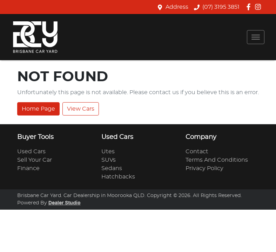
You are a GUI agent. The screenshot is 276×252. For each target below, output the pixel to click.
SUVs (108, 160)
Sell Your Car (34, 160)
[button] (255, 37)
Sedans (111, 168)
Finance (28, 168)
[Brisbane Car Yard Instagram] (259, 7)
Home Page (38, 109)
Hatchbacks (118, 177)
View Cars (80, 109)
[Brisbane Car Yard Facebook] (250, 7)
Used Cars (31, 151)
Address (177, 7)
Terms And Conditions (217, 160)
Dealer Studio (64, 203)
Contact (197, 151)
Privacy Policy (204, 168)
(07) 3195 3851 (221, 7)
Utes (108, 151)
